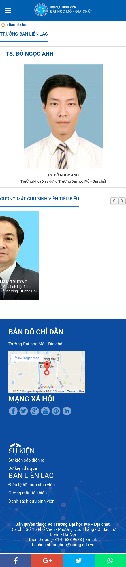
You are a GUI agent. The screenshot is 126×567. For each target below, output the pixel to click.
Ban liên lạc (18, 25)
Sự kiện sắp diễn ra (26, 460)
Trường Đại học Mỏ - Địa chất (36, 344)
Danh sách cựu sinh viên (31, 501)
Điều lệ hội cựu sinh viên (31, 484)
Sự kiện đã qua (22, 468)
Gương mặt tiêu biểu (27, 492)
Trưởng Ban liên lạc (24, 34)
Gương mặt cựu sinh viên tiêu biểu (39, 199)
